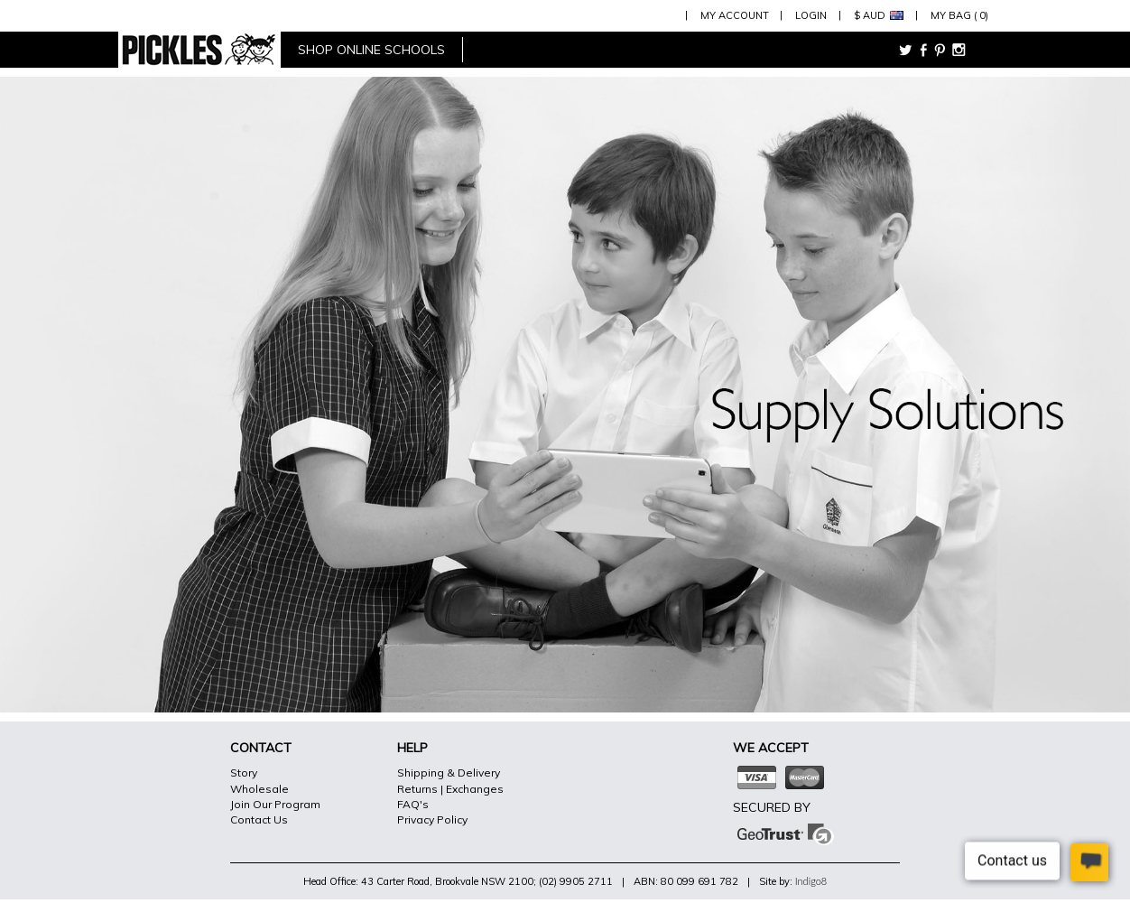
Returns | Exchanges (450, 789)
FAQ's (413, 804)
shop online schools (371, 50)
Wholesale (259, 789)
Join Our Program (275, 804)
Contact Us (259, 819)
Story (243, 772)
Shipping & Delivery (448, 772)
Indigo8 (811, 881)
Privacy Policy (432, 819)
